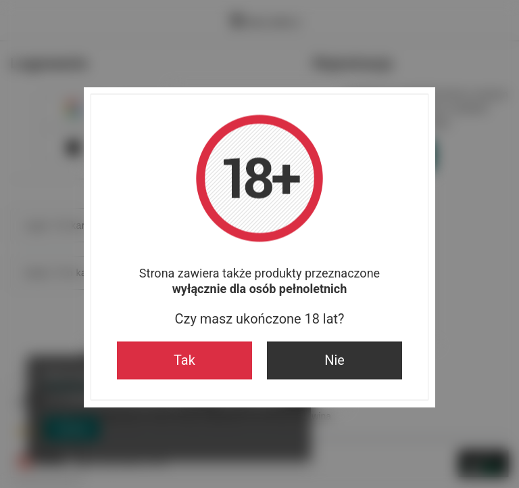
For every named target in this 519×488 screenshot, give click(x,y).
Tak (184, 360)
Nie (334, 360)
